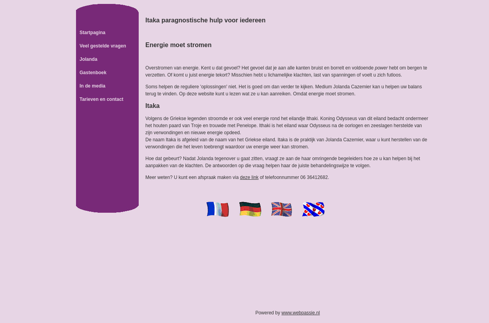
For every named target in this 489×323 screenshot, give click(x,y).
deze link (249, 177)
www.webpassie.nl (300, 313)
